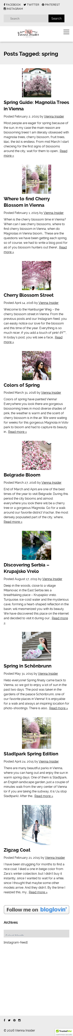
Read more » (17, 432)
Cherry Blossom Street (29, 295)
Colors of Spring (22, 385)
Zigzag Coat (17, 850)
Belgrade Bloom (22, 475)
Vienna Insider (54, 116)
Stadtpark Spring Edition (31, 754)
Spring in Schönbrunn (27, 666)
